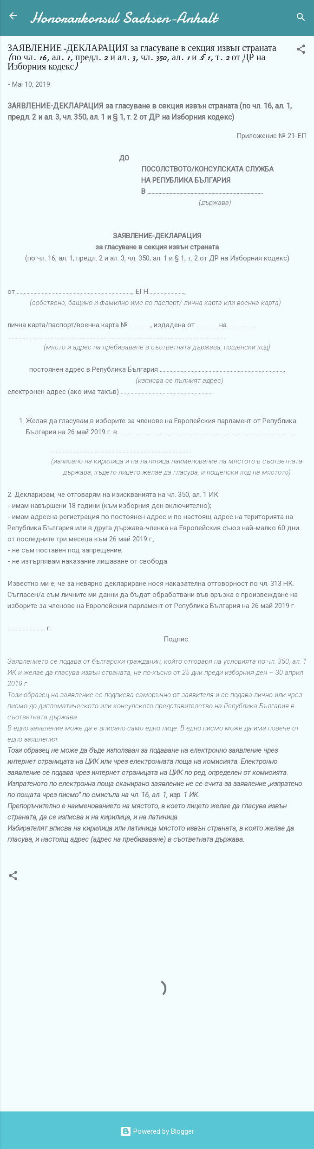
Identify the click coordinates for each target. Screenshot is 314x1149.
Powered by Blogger (157, 1131)
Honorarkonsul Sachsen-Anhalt (123, 17)
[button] (301, 51)
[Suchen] (301, 19)
